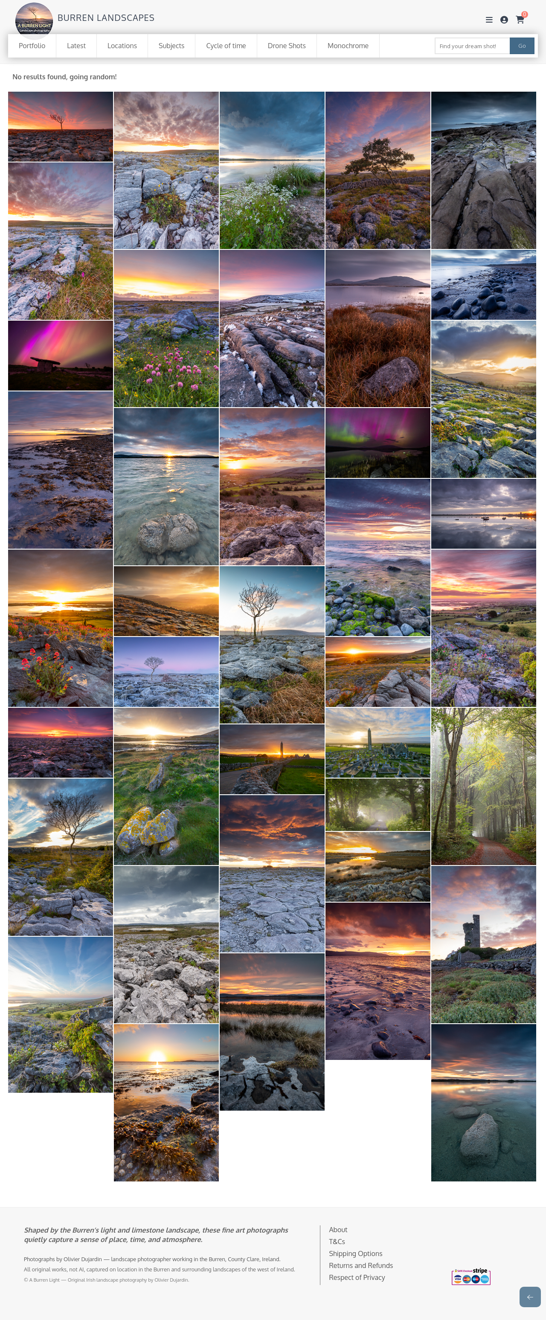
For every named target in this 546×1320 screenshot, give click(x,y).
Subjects (171, 45)
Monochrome (348, 45)
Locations (122, 45)
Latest (76, 45)
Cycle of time (226, 45)
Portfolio (32, 45)
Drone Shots (287, 45)
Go (522, 45)
